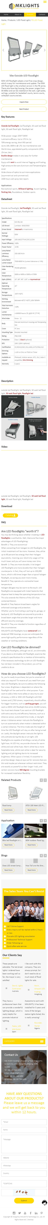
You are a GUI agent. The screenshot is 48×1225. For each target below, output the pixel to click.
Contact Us (11, 1055)
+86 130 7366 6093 (16, 1076)
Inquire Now (24, 102)
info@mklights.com (17, 1073)
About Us (18, 15)
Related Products (11, 780)
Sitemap (30, 1220)
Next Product (24, 109)
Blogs (4, 855)
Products (30, 15)
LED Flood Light (23, 20)
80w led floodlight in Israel (13, 840)
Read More (8, 810)
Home (6, 15)
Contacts (42, 15)
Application (7, 820)
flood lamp (6, 806)
